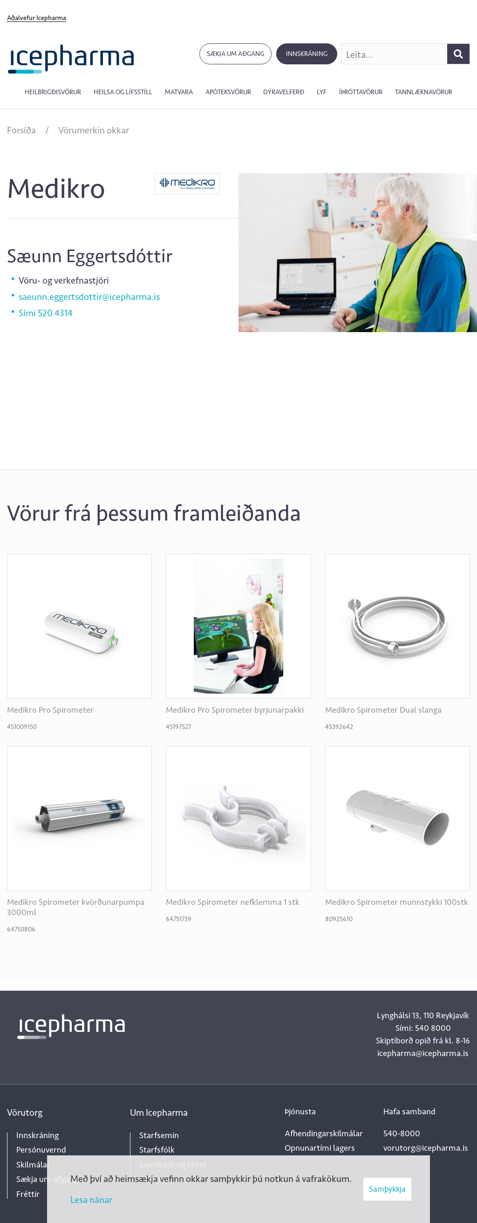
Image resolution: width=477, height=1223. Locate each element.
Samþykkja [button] (387, 1189)
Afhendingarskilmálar (324, 1133)
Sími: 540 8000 (423, 1028)
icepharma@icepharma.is (423, 1053)
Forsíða (21, 130)
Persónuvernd (41, 1150)
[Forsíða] (71, 58)
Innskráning (306, 54)
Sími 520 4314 (46, 313)
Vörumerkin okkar (93, 130)
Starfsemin (159, 1135)
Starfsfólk (157, 1150)
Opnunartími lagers (320, 1148)
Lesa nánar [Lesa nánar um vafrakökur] (91, 1199)
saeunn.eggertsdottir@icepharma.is (89, 296)
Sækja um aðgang (235, 54)
